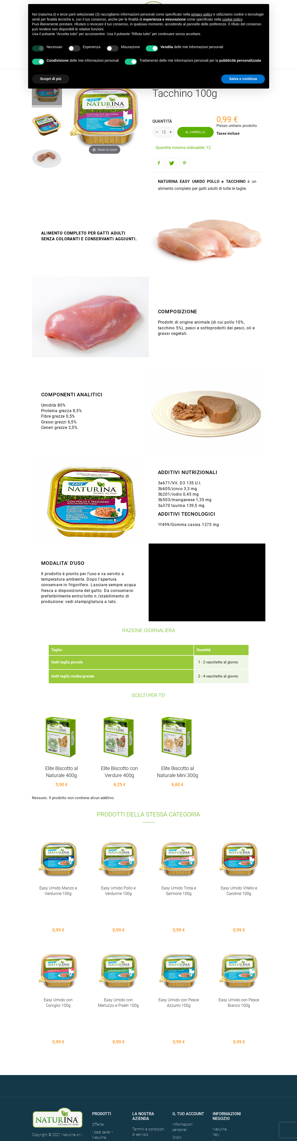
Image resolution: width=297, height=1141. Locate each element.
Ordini (177, 1084)
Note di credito (184, 1092)
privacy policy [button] (201, 14)
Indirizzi (178, 1099)
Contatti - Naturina (147, 1089)
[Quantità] (163, 132)
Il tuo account (188, 1060)
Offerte (98, 1071)
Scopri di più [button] (51, 79)
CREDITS (70, 1098)
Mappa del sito (144, 1096)
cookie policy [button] (232, 19)
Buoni (177, 1107)
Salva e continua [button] (243, 79)
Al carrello (195, 132)
